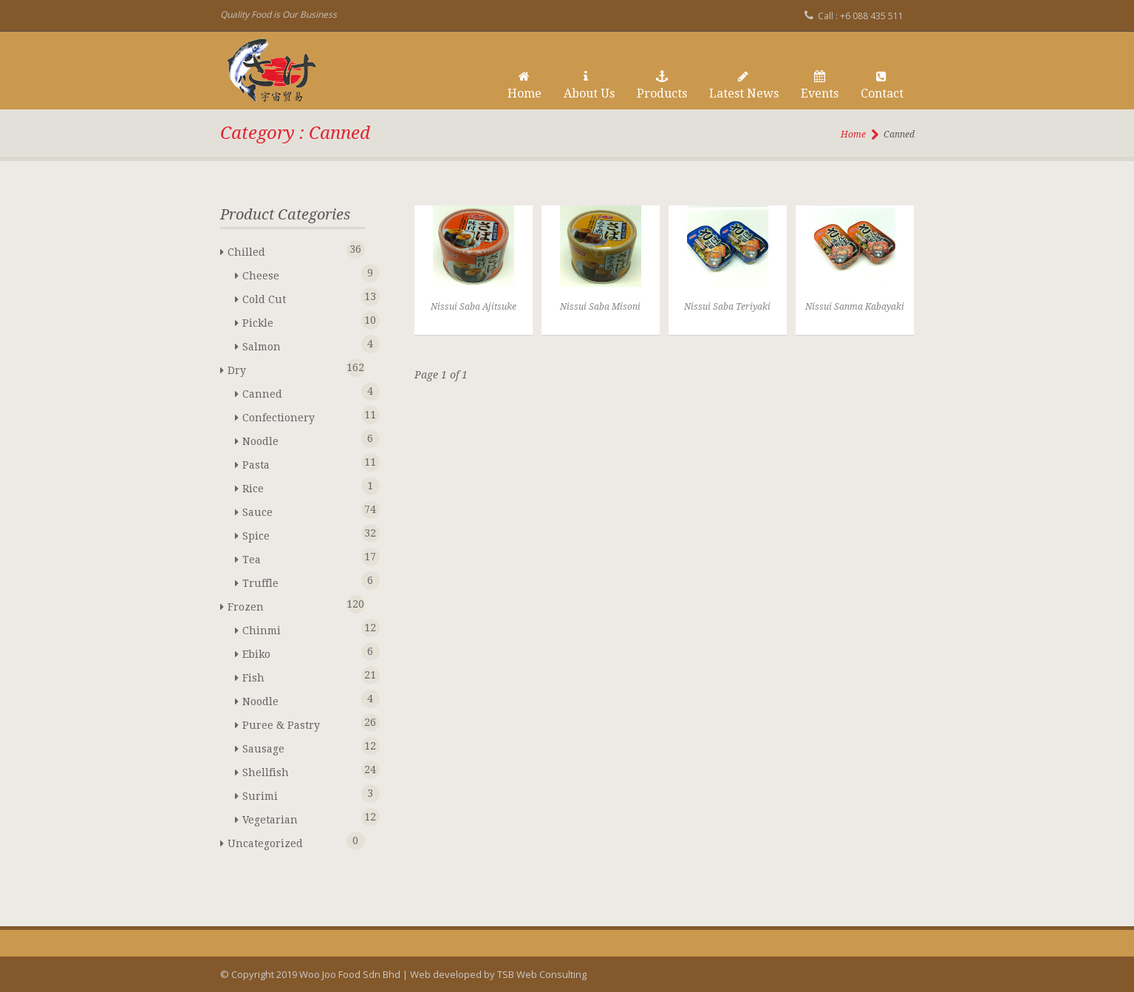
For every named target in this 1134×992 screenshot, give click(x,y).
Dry (286, 368)
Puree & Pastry (300, 722)
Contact (882, 86)
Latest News (744, 86)
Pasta (300, 462)
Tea (300, 557)
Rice (300, 486)
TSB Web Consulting (542, 974)
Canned (300, 391)
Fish (300, 675)
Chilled (286, 249)
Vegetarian (300, 817)
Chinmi (300, 628)
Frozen (286, 604)
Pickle (300, 320)
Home (525, 86)
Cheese (300, 273)
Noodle (300, 438)
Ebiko (300, 651)
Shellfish (300, 770)
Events (819, 86)
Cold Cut (300, 297)
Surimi (300, 793)
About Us (589, 86)
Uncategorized (286, 841)
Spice (300, 533)
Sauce (300, 509)
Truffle (300, 580)
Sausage (300, 746)
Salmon (300, 344)
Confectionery (300, 415)
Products (662, 86)
